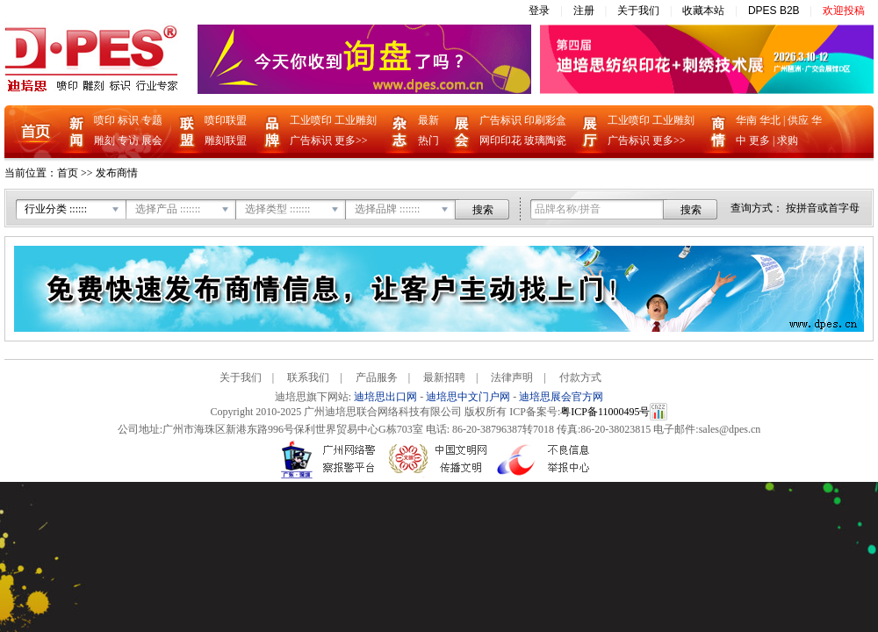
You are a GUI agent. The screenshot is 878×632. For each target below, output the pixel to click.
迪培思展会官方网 (561, 397)
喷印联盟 (226, 120)
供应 (798, 120)
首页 (35, 132)
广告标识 (311, 140)
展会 (151, 140)
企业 (590, 131)
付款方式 (580, 377)
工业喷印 (311, 120)
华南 (746, 120)
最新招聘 (444, 377)
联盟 (187, 131)
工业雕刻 (356, 120)
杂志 (400, 131)
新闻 (76, 131)
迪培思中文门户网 (468, 397)
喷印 (104, 120)
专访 (128, 140)
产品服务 (377, 377)
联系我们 (308, 377)
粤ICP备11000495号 (605, 412)
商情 (718, 131)
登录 (539, 10)
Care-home (635, 377)
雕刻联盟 (226, 140)
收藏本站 (703, 10)
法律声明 (512, 377)
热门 (428, 140)
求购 (787, 140)
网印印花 (500, 140)
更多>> (351, 140)
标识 (128, 120)
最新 (428, 120)
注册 (583, 10)
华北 (770, 120)
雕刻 (104, 140)
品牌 (272, 131)
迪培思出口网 (385, 397)
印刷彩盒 (545, 120)
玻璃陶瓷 (545, 140)
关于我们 (638, 10)
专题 (151, 120)
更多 (759, 140)
